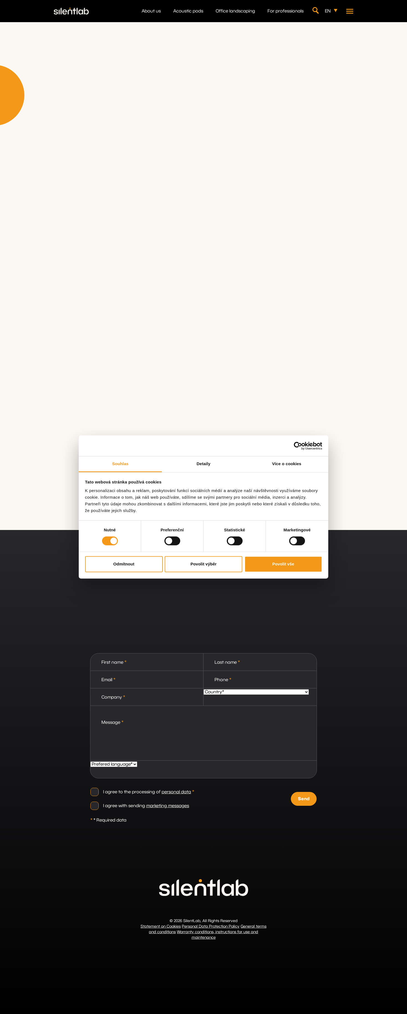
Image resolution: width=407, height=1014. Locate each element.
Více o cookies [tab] (286, 463)
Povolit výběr (203, 564)
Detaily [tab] (203, 463)
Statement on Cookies (161, 926)
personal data (176, 792)
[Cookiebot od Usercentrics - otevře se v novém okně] (298, 446)
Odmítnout (123, 564)
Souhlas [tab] (120, 463)
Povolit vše (283, 564)
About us (151, 11)
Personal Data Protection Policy (211, 926)
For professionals (286, 11)
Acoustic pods (188, 11)
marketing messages (167, 806)
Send (303, 799)
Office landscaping (235, 11)
